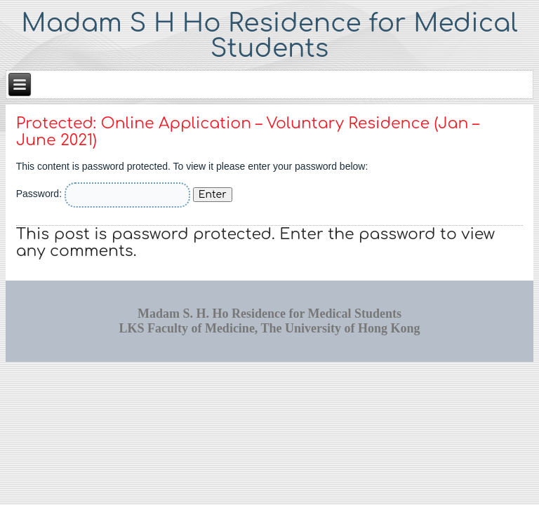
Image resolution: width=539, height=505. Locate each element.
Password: (103, 193)
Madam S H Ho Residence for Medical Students (269, 35)
